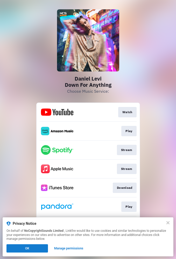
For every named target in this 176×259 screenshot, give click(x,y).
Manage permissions (68, 248)
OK (27, 248)
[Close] (168, 223)
